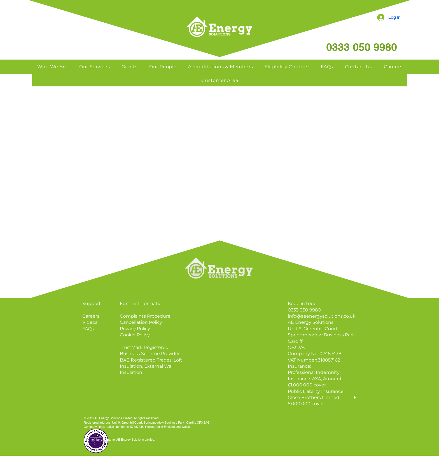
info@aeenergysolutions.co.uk (322, 316)
